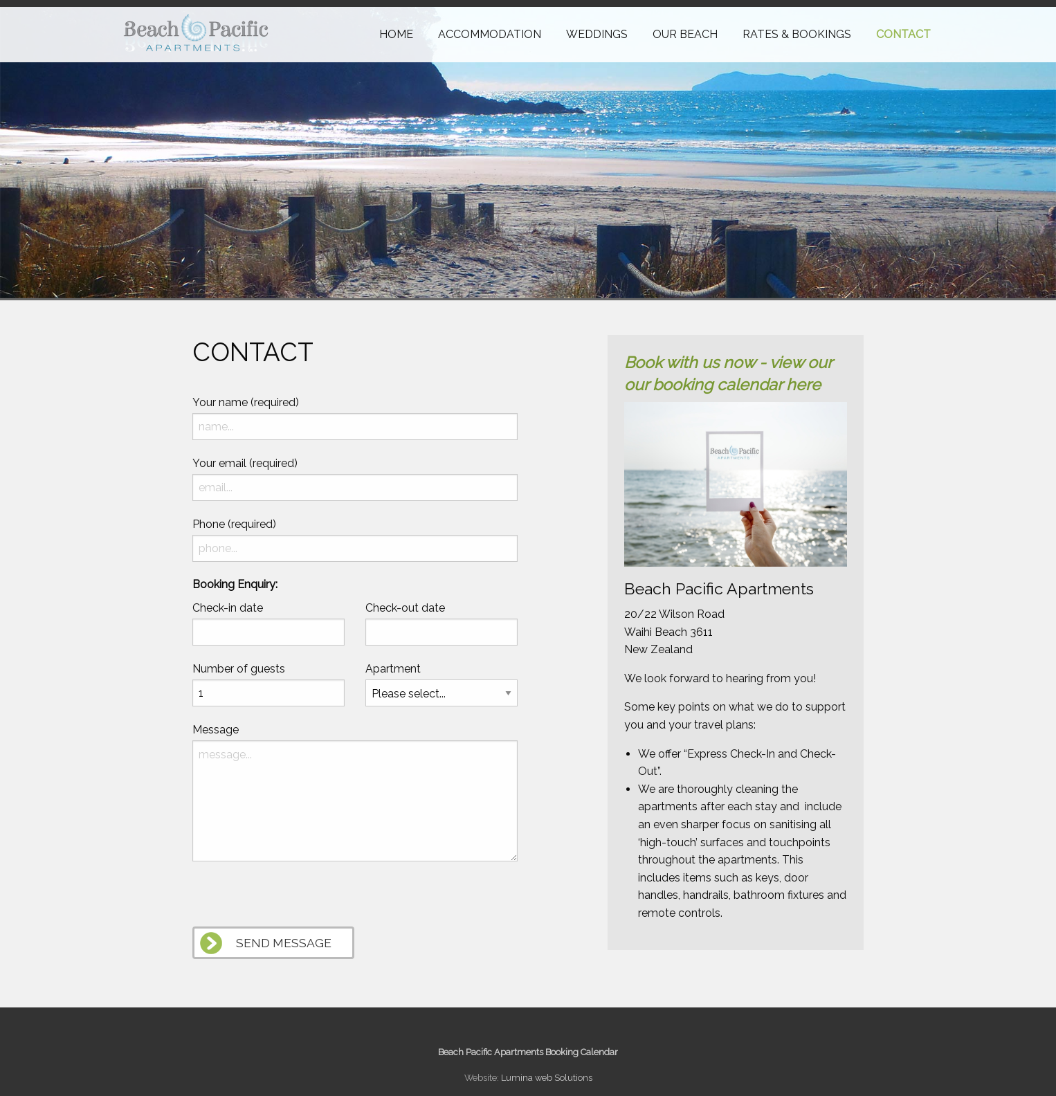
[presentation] (297, 899)
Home (396, 34)
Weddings (597, 34)
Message (215, 729)
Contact (903, 34)
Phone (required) (234, 524)
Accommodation (489, 34)
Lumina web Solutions (546, 1077)
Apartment (393, 668)
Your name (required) (245, 402)
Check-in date (227, 607)
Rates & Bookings (797, 34)
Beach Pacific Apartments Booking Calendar (528, 1052)
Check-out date (405, 607)
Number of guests (238, 668)
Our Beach (685, 34)
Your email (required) (245, 463)
